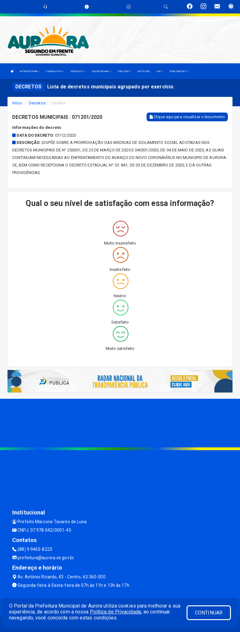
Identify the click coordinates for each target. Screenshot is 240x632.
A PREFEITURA (29, 71)
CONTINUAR (208, 613)
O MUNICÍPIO (55, 71)
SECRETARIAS (101, 71)
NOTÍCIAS (144, 71)
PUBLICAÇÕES (178, 71)
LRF (159, 71)
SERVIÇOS (77, 71)
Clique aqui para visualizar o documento (187, 117)
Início (17, 103)
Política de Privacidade (115, 612)
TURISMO (124, 71)
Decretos (37, 103)
